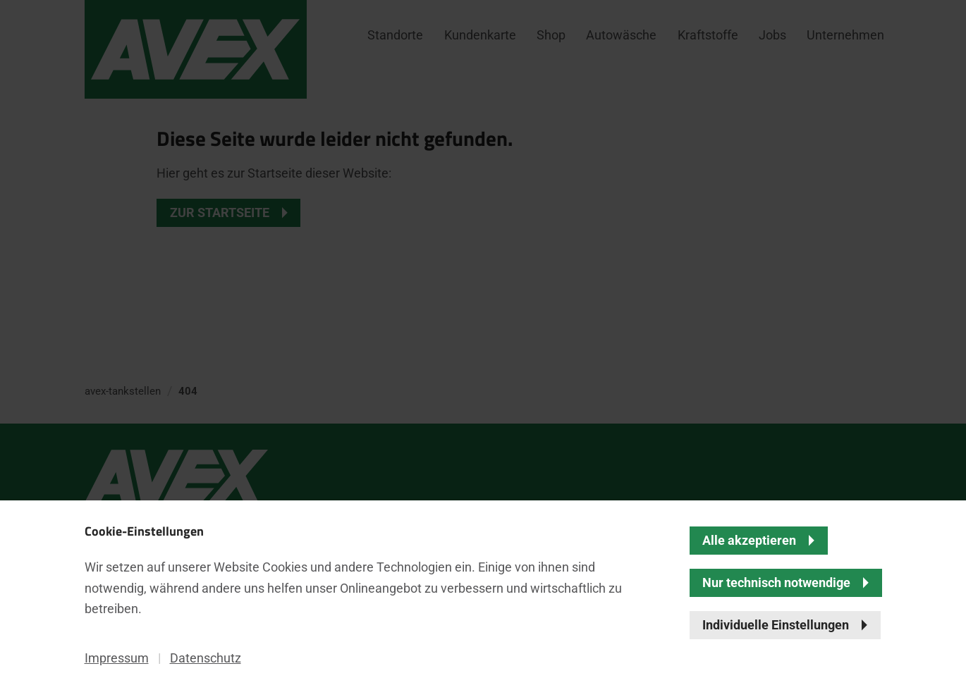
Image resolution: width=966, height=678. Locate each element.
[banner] (483, 339)
